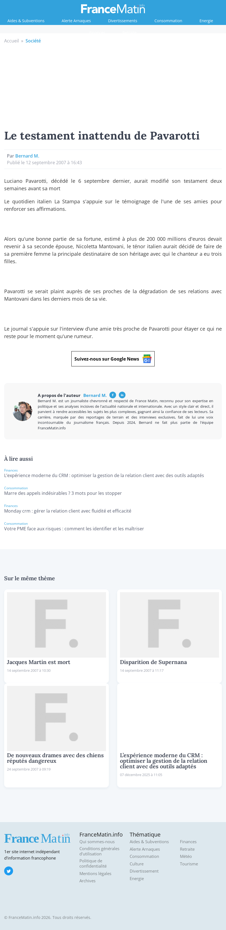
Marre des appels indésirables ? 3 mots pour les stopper (63, 493)
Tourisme (189, 863)
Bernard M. (27, 156)
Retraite (129, 32)
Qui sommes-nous (97, 841)
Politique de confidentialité (93, 863)
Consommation (168, 20)
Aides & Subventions (25, 20)
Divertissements (122, 20)
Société (33, 41)
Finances (97, 32)
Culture (137, 863)
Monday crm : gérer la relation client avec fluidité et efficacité (67, 511)
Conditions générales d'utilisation (99, 851)
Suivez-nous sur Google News (113, 358)
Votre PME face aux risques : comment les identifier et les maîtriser (74, 529)
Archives (87, 880)
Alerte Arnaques (76, 20)
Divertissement (144, 871)
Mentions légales (95, 873)
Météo (186, 856)
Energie (206, 20)
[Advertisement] (113, 86)
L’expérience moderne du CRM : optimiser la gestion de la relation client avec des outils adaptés (104, 475)
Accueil (11, 41)
